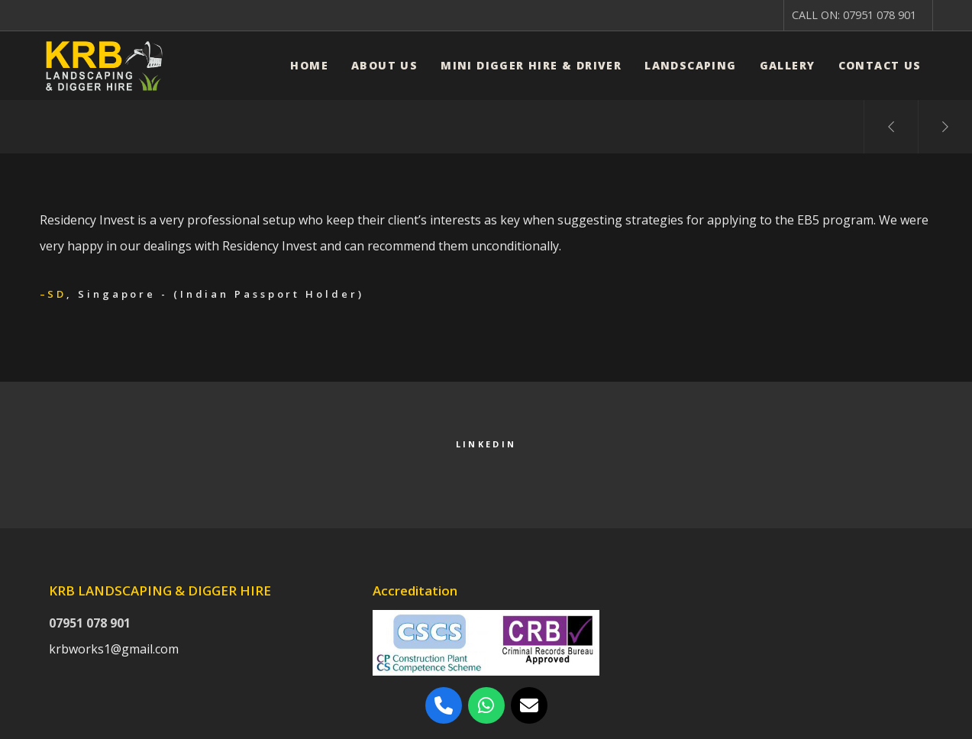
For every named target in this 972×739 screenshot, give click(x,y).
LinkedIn (486, 444)
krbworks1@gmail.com (114, 649)
